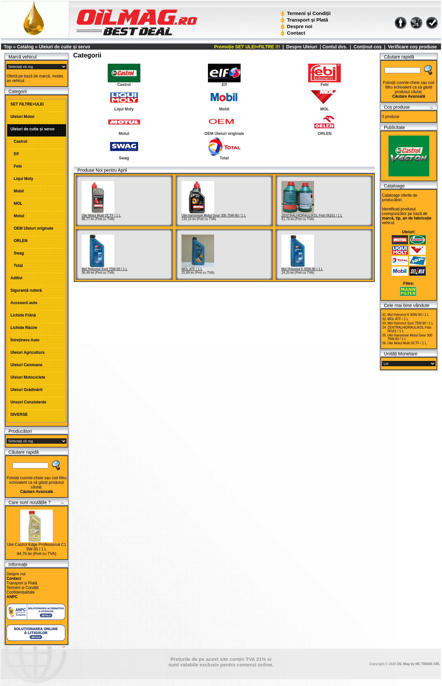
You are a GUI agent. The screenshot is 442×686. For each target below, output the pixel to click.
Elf (14, 154)
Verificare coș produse (412, 46)
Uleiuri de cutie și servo (64, 46)
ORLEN (18, 240)
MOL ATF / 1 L (192, 269)
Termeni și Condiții (306, 13)
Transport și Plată (305, 20)
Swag (17, 253)
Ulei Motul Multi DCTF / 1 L (101, 215)
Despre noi (297, 26)
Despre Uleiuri (301, 46)
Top (8, 46)
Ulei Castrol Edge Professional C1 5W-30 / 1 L (36, 546)
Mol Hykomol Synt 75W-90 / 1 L (104, 269)
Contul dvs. (334, 46)
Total (16, 265)
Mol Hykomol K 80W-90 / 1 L (302, 269)
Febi (16, 166)
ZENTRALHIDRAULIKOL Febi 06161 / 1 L (311, 215)
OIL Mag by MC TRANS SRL (418, 664)
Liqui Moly (21, 178)
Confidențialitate (21, 592)
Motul (17, 216)
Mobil (17, 191)
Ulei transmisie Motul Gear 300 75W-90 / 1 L (214, 215)
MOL (16, 203)
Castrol (18, 141)
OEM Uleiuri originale (31, 228)
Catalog (25, 46)
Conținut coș (368, 46)
